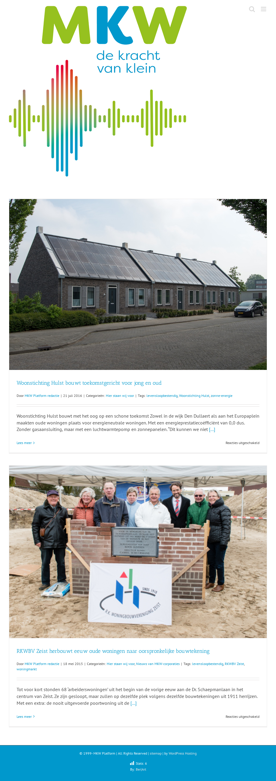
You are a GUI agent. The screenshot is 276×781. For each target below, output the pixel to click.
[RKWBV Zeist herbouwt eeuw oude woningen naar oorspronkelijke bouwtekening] (138, 552)
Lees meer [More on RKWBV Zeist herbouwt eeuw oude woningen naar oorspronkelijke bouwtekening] (24, 716)
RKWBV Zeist (234, 663)
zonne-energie (221, 395)
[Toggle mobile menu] (264, 9)
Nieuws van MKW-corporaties (158, 663)
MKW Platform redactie (42, 395)
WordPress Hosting (183, 753)
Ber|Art (141, 769)
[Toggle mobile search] (252, 9)
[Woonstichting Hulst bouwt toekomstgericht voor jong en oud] (138, 284)
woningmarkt (27, 669)
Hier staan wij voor (120, 395)
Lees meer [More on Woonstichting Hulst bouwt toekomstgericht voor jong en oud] (24, 442)
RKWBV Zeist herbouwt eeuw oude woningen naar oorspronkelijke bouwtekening (113, 651)
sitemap (156, 753)
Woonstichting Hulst (194, 395)
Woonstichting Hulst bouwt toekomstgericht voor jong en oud (89, 383)
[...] (212, 429)
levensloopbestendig (162, 395)
